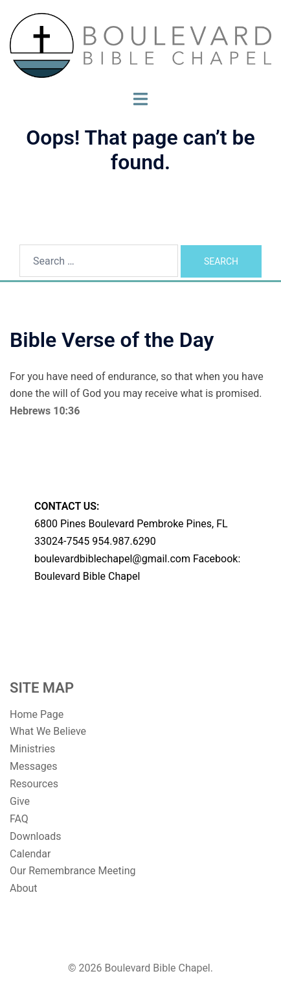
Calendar (30, 854)
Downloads (35, 836)
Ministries (32, 749)
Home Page (36, 714)
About (24, 888)
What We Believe (48, 731)
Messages (33, 766)
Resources (34, 784)
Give (20, 801)
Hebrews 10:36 (45, 411)
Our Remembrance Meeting (72, 871)
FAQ (19, 819)
